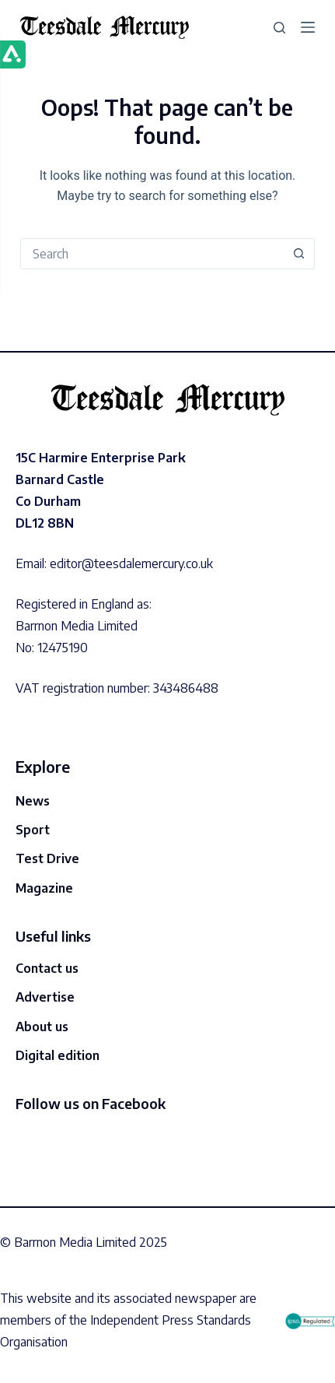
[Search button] (298, 253)
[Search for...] (152, 253)
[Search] (279, 27)
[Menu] (308, 27)
